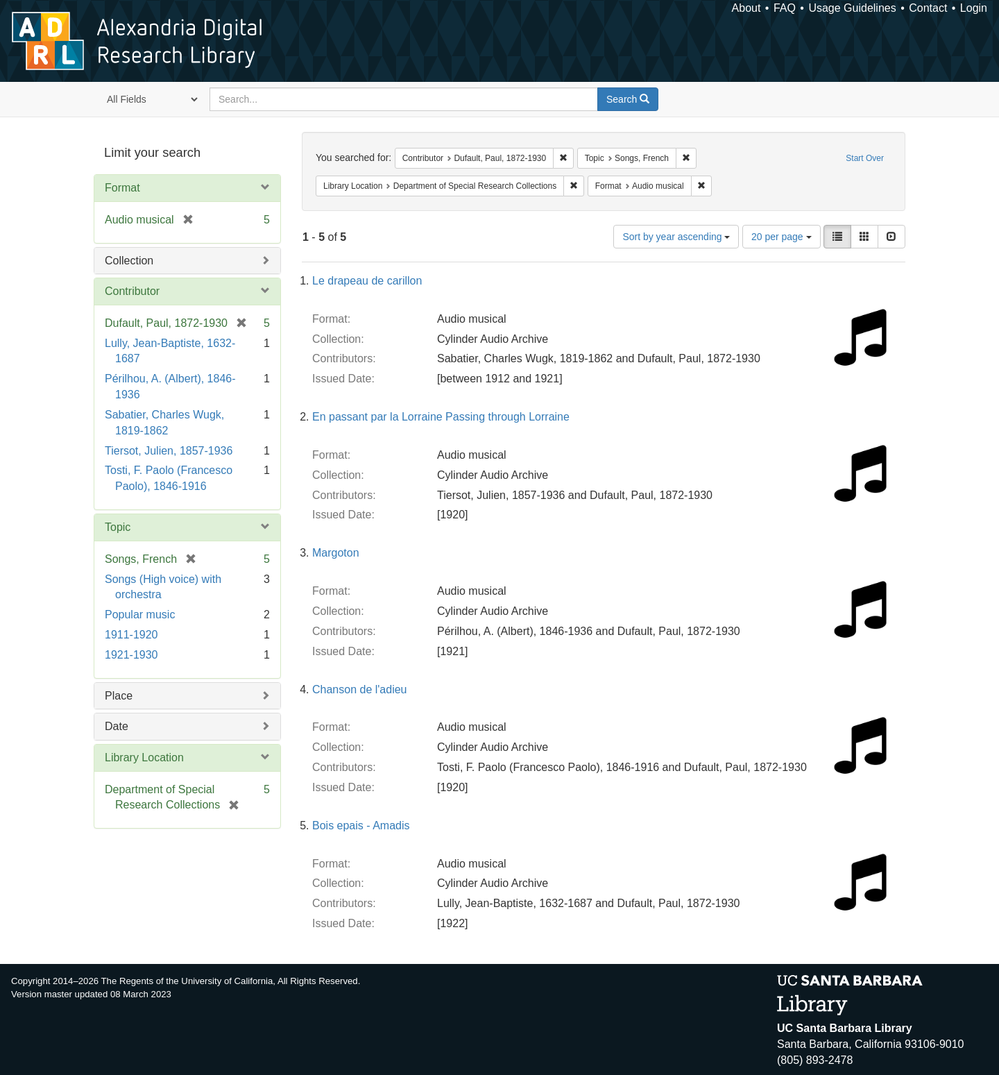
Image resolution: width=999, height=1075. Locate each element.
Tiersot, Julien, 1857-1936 (168, 451)
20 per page (781, 236)
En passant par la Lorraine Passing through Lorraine (441, 417)
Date (116, 726)
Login (973, 8)
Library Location (144, 757)
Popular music (140, 614)
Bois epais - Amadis (361, 825)
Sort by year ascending (676, 236)
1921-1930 (131, 655)
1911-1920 (131, 635)
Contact (928, 8)
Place (119, 696)
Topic (117, 527)
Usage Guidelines (852, 8)
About (746, 8)
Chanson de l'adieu (359, 689)
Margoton (335, 553)
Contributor (132, 291)
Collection (129, 260)
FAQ (785, 8)
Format (122, 188)
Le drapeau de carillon (367, 281)
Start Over (865, 158)
